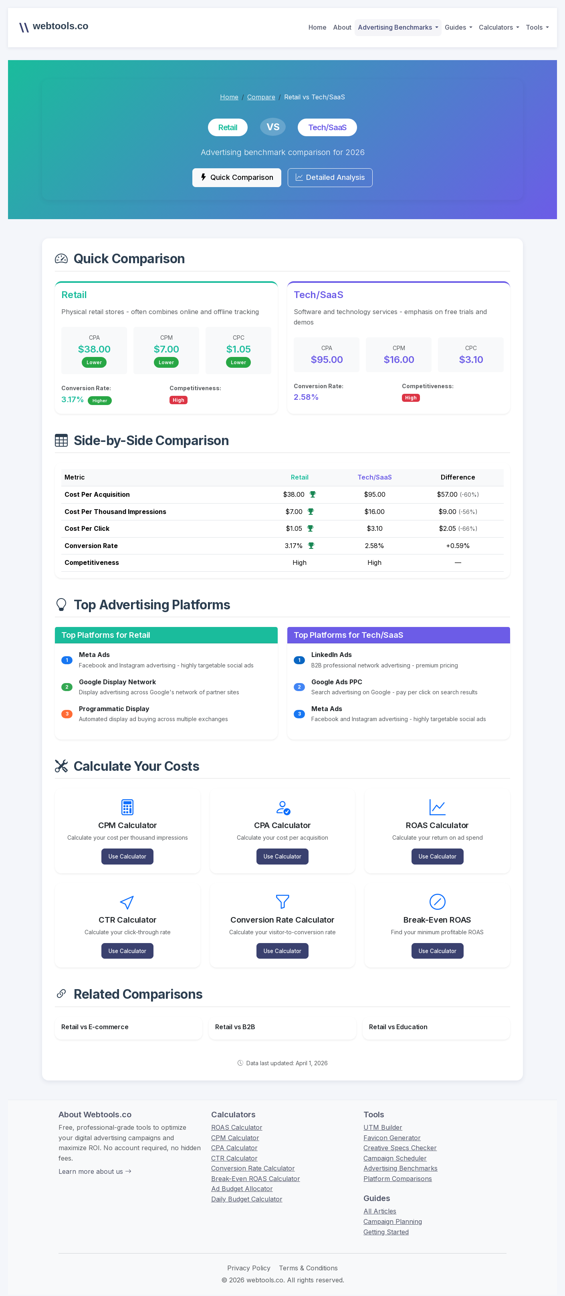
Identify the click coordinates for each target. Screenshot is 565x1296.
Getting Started (386, 1225)
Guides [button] (456, 27)
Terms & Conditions (308, 1261)
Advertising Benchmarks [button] (396, 27)
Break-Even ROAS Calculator (255, 1172)
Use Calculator (127, 854)
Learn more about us (95, 1165)
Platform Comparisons (397, 1172)
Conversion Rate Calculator (253, 1161)
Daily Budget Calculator (246, 1192)
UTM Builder (382, 1121)
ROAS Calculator (236, 1121)
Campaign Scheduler (395, 1151)
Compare (261, 97)
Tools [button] (535, 27)
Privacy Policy (248, 1261)
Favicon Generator (392, 1131)
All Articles (379, 1204)
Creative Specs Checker (400, 1141)
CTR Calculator (234, 1151)
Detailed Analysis (334, 178)
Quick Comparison (232, 178)
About (342, 27)
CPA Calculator (234, 1141)
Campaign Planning (392, 1215)
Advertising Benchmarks (400, 1161)
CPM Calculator (235, 1131)
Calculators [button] (497, 27)
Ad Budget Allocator (242, 1182)
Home (318, 27)
